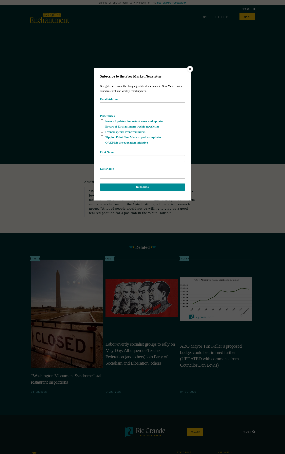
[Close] (190, 69)
